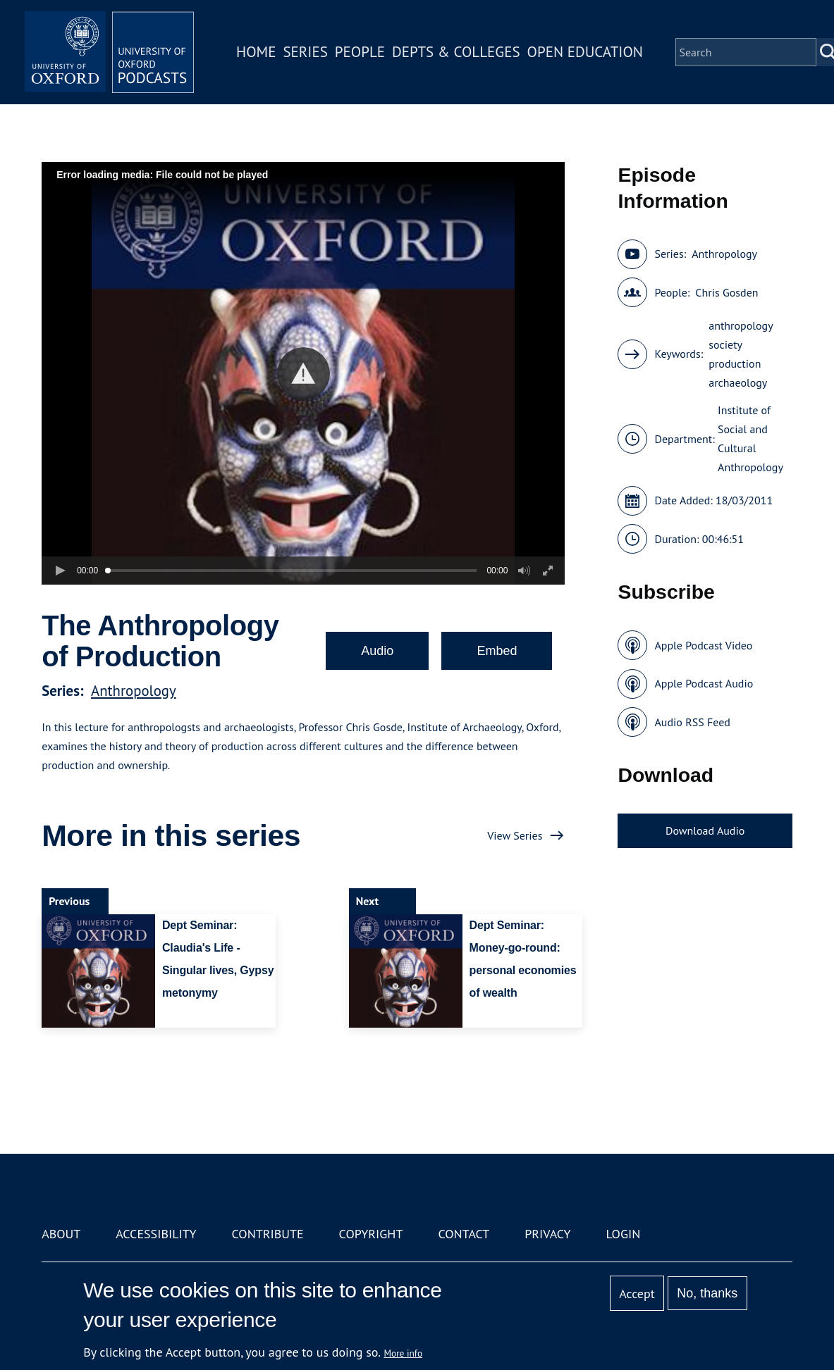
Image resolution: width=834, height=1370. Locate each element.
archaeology (738, 382)
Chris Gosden (726, 292)
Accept (637, 1293)
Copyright (371, 1234)
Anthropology (133, 690)
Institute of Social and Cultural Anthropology (750, 438)
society (725, 344)
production (735, 363)
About (61, 1234)
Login (623, 1234)
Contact (463, 1234)
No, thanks (707, 1293)
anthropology (741, 325)
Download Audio (705, 830)
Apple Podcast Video (703, 645)
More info (403, 1353)
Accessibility (156, 1234)
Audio (377, 651)
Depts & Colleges (456, 51)
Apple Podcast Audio (703, 683)
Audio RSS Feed (692, 722)
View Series (514, 835)
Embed (497, 651)
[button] (303, 373)
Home (256, 51)
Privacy (547, 1234)
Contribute (268, 1234)
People (360, 51)
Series (305, 51)
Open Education (585, 51)
